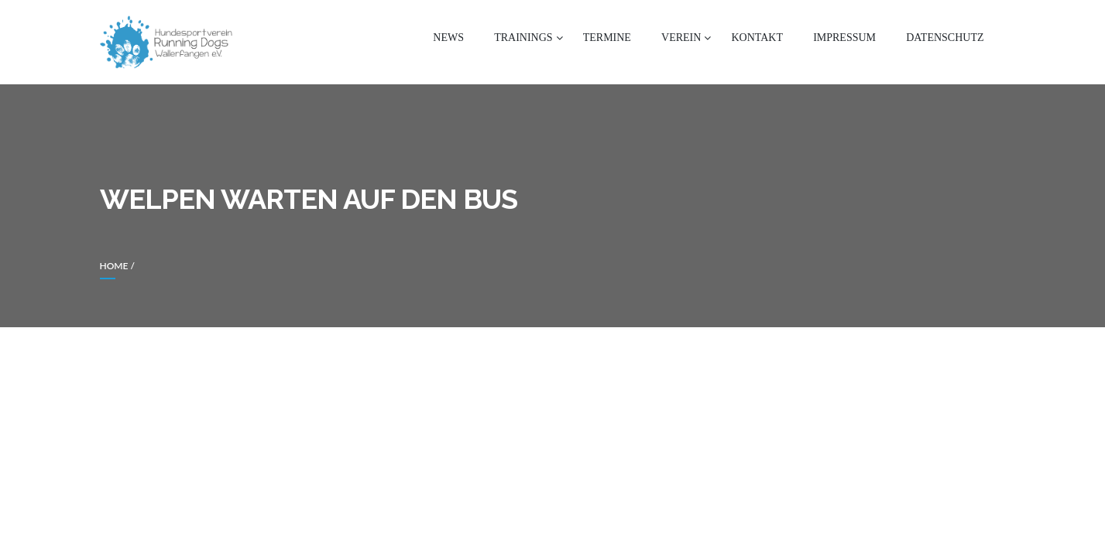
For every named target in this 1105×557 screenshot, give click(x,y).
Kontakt (757, 37)
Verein (681, 37)
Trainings (523, 37)
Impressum (844, 37)
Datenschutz (944, 37)
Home (114, 266)
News (448, 37)
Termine (607, 37)
